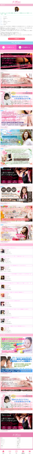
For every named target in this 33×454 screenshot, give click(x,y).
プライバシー (18, 447)
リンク (1, 447)
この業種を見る (16, 38)
